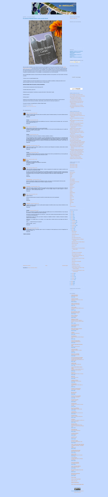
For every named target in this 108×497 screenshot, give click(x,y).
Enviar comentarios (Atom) (32, 267)
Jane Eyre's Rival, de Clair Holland (76, 153)
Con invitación (72, 180)
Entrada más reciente (26, 265)
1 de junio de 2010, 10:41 (34, 134)
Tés (70, 203)
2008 (72, 283)
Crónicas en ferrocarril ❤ (75, 388)
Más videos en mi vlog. (75, 312)
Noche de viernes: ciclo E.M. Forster (78, 258)
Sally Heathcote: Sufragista (75, 389)
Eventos (71, 185)
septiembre (74, 225)
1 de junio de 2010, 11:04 (35, 145)
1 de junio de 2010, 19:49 (33, 194)
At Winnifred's (74, 383)
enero (73, 279)
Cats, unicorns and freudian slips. (77, 484)
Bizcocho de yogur (75, 243)
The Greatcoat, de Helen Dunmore (76, 99)
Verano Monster (74, 434)
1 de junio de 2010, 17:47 (36, 179)
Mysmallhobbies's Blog (75, 311)
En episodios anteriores (75, 463)
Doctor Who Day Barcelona (75, 430)
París (71, 198)
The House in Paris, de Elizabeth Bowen (77, 151)
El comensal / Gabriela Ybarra (76, 381)
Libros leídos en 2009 (73, 165)
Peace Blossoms (74, 316)
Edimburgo (72, 184)
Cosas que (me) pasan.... (75, 340)
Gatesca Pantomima (75, 482)
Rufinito (71, 200)
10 (72, 250)
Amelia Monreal (74, 429)
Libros (35, 106)
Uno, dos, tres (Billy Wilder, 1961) (76, 441)
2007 (72, 284)
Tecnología (72, 202)
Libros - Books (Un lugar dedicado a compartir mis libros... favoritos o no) (77, 445)
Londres (71, 191)
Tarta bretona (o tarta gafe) (76, 261)
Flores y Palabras (74, 315)
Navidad (71, 195)
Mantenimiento (72, 192)
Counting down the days (75, 450)
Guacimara (28, 145)
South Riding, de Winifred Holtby (75, 140)
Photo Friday (73, 477)
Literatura (73, 419)
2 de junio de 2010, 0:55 (34, 203)
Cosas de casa (72, 183)
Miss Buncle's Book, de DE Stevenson (76, 144)
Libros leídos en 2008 (73, 167)
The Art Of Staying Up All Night (77, 357)
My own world (73, 392)
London (72, 470)
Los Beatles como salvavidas (77, 252)
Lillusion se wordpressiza (75, 333)
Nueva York (72, 196)
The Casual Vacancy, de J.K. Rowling (76, 105)
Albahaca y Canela (74, 319)
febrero (73, 278)
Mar (27, 126)
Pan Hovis (73, 259)
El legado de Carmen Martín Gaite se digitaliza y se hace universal (77, 369)
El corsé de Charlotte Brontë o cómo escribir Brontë (35, 18)
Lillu (27, 167)
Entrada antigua (65, 265)
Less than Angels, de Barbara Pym (76, 114)
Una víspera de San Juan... (76, 237)
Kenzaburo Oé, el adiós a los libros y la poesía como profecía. (77, 421)
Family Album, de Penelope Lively (76, 112)
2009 (72, 281)
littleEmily (28, 203)
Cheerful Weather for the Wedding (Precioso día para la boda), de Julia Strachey (76, 146)
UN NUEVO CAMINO (74, 329)
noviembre (74, 222)
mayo (73, 273)
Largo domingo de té (75, 234)
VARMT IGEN (73, 363)
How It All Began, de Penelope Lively (76, 94)
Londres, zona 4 (74, 400)
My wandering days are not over (77, 469)
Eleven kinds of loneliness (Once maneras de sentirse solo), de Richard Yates (77, 425)
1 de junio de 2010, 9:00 (33, 113)
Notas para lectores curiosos (76, 328)
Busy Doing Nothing (75, 408)
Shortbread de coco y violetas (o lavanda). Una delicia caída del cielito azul (77, 321)
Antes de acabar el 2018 (75, 354)
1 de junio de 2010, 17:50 (35, 186)
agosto (73, 226)
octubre (73, 223)
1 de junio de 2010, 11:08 (34, 152)
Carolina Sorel (74, 403)
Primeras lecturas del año (75, 346)
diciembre (74, 220)
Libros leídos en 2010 (73, 164)
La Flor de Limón (74, 349)
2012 (72, 216)
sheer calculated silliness (76, 466)
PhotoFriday (72, 199)
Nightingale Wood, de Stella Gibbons (78, 241)
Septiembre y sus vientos (75, 304)
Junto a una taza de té (75, 303)
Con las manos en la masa (74, 181)
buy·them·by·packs (74, 399)
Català (71, 176)
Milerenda (73, 376)
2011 (72, 217)
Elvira (27, 113)
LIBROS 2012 (73, 447)
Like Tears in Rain (74, 440)
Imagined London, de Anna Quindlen (76, 158)
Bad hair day (73, 393)
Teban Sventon (73, 325)
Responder (28, 116)
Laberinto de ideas (74, 298)
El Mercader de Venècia (75, 467)
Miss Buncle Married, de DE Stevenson (76, 101)
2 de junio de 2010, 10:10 (34, 210)
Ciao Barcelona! (74, 415)
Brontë (33, 106)
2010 (72, 219)
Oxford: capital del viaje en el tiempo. (77, 373)
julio (73, 228)
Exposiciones (72, 187)
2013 (72, 214)
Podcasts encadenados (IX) (75, 341)
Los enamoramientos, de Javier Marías (76, 131)
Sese (27, 194)
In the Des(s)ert (74, 457)
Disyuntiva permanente (75, 473)
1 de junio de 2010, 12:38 (32, 159)
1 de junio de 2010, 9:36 (32, 126)
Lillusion (72, 332)
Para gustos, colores (75, 264)
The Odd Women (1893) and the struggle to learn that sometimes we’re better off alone (77, 359)
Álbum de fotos (28, 106)
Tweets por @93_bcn (73, 18)
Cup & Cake (74, 232)
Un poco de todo (73, 206)
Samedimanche (29, 179)
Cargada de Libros (74, 380)
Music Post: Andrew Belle (75, 451)
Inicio (46, 265)
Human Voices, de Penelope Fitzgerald (76, 123)
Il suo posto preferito (75, 462)
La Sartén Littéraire (74, 433)
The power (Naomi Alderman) (76, 364)
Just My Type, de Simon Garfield (75, 157)
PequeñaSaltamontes (75, 324)
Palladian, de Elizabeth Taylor (75, 129)
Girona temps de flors (74, 377)
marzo (73, 276)
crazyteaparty (73, 411)
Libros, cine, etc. (74, 480)
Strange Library (74, 423)
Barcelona (71, 173)
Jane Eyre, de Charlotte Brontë (75, 124)
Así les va (73, 246)
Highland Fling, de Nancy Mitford (75, 128)
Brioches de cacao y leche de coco (77, 412)
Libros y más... (74, 307)
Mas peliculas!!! (73, 474)
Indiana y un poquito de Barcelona (77, 416)
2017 (72, 211)
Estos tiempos (74, 231)
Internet (71, 188)
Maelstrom (73, 372)
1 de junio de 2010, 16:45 (32, 167)
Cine (70, 177)
